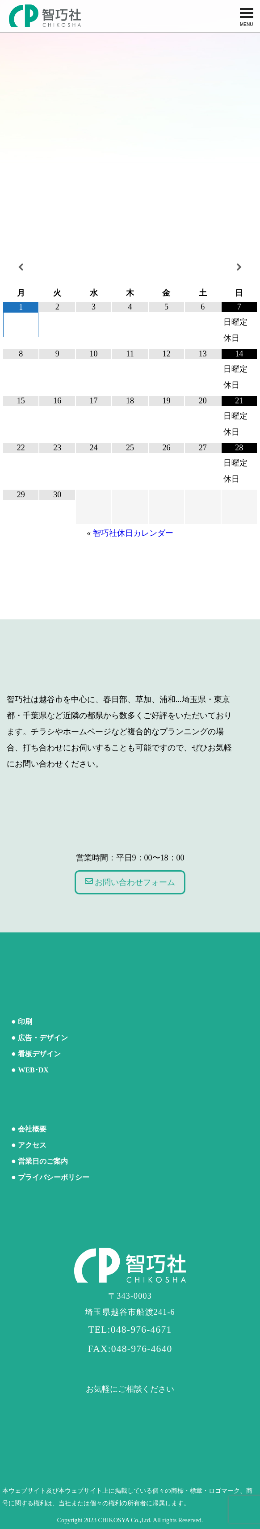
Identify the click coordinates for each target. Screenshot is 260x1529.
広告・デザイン (43, 1038)
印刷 (25, 1021)
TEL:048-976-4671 (130, 1329)
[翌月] (239, 267)
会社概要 (32, 1129)
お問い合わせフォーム (130, 882)
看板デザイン (39, 1054)
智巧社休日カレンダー (133, 533)
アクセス (32, 1145)
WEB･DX (33, 1070)
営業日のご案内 (43, 1161)
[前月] (20, 267)
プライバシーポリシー (53, 1177)
